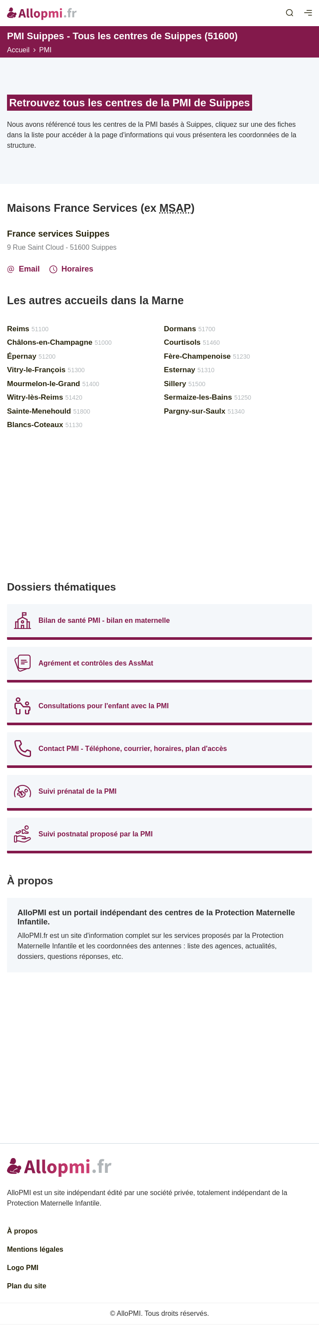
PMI (45, 50)
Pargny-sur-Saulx (204, 411)
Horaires (71, 269)
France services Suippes (58, 233)
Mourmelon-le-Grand (53, 384)
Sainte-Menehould (48, 411)
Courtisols (192, 342)
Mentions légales (35, 1249)
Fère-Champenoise (207, 356)
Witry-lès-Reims (44, 397)
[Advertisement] (159, 509)
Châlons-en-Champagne (59, 342)
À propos (22, 1231)
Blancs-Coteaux (44, 425)
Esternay (189, 370)
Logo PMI (22, 1267)
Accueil (18, 50)
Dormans (189, 329)
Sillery (184, 384)
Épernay (31, 356)
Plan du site (26, 1286)
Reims (28, 329)
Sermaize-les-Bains (207, 397)
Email (23, 269)
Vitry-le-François (46, 370)
